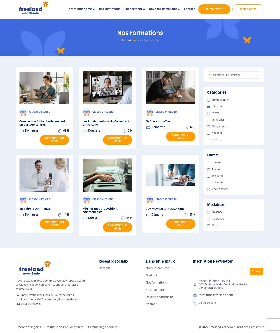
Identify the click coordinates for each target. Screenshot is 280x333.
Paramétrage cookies (102, 327)
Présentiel (217, 212)
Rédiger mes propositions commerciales (100, 211)
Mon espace (248, 9)
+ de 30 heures (220, 189)
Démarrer (217, 107)
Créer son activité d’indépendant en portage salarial (42, 123)
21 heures (217, 183)
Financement (133, 9)
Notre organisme (80, 9)
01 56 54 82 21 (208, 303)
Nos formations (109, 9)
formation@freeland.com (216, 295)
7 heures (217, 169)
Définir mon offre (158, 121)
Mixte (215, 225)
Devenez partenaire (163, 9)
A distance (218, 219)
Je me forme (214, 9)
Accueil (127, 40)
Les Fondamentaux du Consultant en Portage (106, 123)
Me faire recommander (35, 209)
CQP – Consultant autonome (165, 209)
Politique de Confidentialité (64, 327)
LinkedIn (104, 268)
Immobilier (218, 120)
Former (216, 113)
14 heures (217, 176)
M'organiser (219, 126)
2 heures (217, 163)
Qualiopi (151, 275)
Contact (189, 9)
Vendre (216, 140)
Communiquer (220, 100)
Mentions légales (29, 327)
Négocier (217, 133)
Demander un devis (54, 140)
